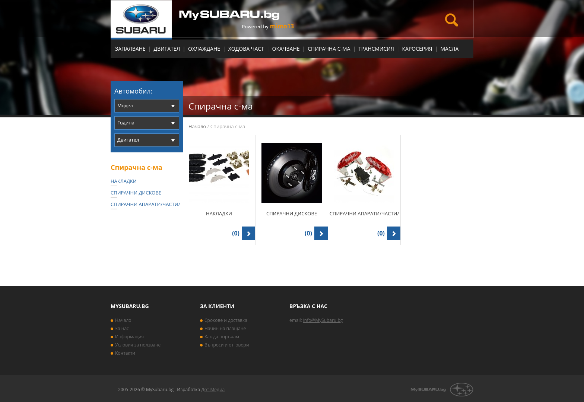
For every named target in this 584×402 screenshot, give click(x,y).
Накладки (124, 181)
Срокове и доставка (225, 320)
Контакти (125, 353)
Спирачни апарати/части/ (145, 204)
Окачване (286, 48)
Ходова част (246, 48)
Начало (197, 126)
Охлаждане (204, 48)
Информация (129, 336)
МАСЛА (449, 48)
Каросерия (417, 48)
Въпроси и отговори (226, 345)
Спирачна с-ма (329, 48)
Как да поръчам (221, 336)
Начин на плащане (225, 328)
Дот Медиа (213, 389)
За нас (122, 328)
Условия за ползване (138, 345)
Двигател (167, 48)
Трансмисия (376, 48)
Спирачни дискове (136, 192)
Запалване (130, 48)
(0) (235, 233)
